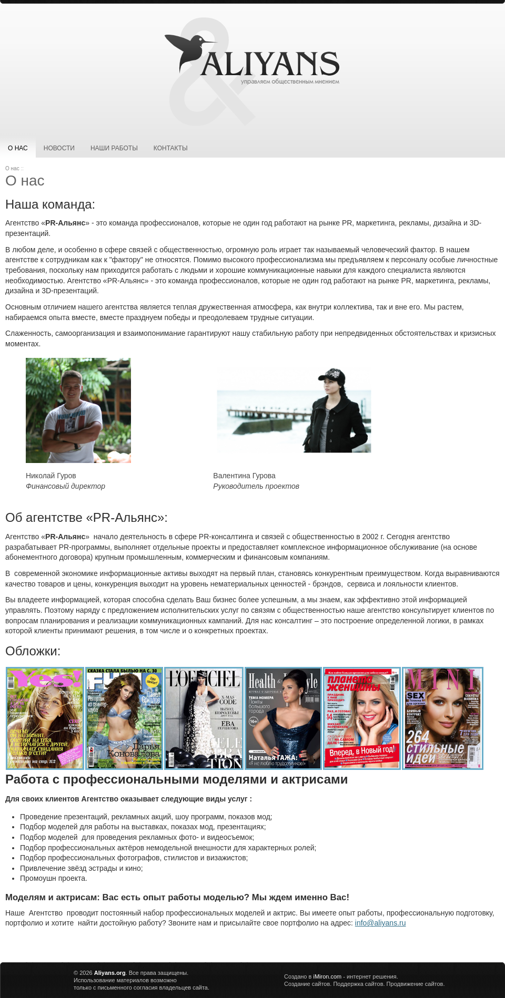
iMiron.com (327, 976)
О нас (18, 148)
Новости (59, 148)
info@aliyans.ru (380, 923)
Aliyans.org (110, 973)
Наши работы (114, 148)
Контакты (171, 148)
